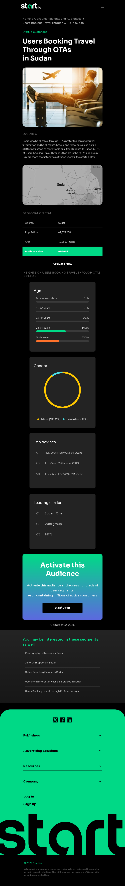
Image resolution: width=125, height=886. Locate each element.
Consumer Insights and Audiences (58, 19)
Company (30, 781)
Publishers (31, 735)
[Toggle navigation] (101, 6)
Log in (28, 796)
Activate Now (62, 264)
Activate (62, 608)
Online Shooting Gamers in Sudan (44, 672)
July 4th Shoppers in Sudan (40, 662)
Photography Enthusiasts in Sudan (44, 653)
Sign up (29, 804)
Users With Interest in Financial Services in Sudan (53, 681)
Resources (31, 766)
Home (26, 19)
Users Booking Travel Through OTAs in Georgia (52, 691)
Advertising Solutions (40, 751)
